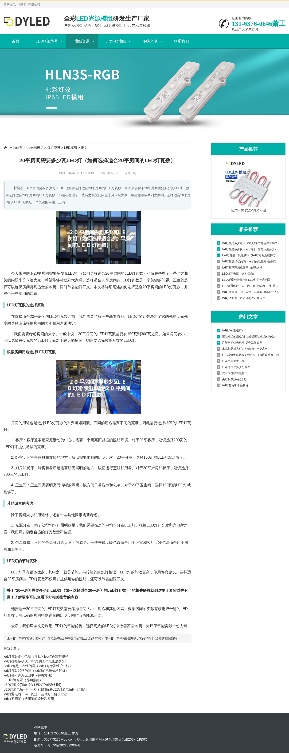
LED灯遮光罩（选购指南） (23, 680)
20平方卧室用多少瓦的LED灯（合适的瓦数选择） (147, 638)
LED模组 (70, 148)
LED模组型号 (47, 41)
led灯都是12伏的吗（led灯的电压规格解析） (36, 670)
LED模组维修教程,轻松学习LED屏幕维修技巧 (248, 355)
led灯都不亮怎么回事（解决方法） (29, 675)
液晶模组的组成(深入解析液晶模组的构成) (246, 336)
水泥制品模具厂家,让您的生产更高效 (242, 349)
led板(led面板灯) (230, 330)
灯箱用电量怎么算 (231, 361)
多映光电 (149, 41)
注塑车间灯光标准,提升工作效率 (239, 343)
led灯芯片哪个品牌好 (232, 385)
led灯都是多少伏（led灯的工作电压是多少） (36, 661)
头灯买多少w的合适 (232, 379)
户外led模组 (116, 41)
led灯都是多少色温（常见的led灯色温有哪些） (37, 656)
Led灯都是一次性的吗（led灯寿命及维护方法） (38, 666)
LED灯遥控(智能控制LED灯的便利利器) (32, 685)
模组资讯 (82, 41)
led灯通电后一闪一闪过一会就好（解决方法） (37, 694)
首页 (15, 41)
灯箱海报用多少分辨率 (233, 367)
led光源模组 (34, 148)
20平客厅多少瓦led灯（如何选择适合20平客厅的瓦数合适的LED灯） (61, 638)
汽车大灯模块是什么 (232, 373)
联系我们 (181, 41)
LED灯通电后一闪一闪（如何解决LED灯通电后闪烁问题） (46, 689)
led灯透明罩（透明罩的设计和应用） (30, 699)
